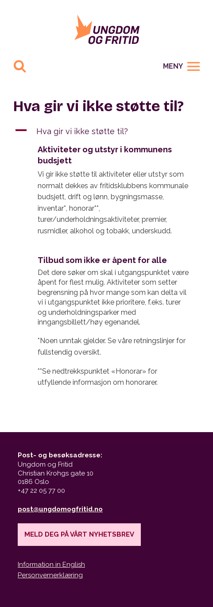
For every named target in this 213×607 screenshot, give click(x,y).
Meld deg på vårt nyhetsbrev (79, 534)
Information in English (51, 564)
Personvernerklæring (50, 575)
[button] (106, 131)
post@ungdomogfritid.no (60, 509)
